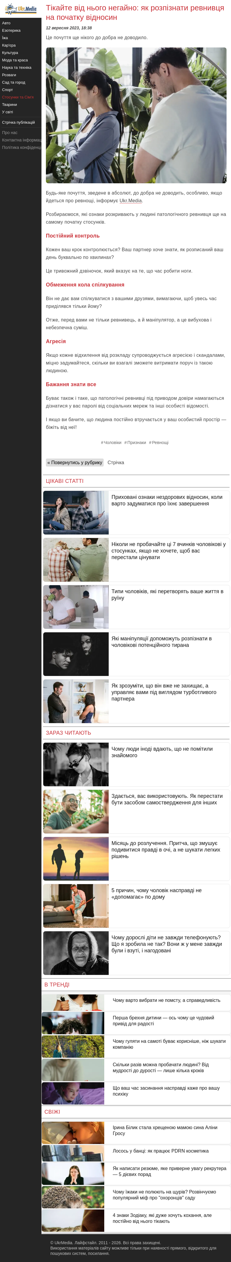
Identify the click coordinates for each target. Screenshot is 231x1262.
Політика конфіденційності (27, 147)
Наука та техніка (16, 67)
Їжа (5, 38)
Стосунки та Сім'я (18, 97)
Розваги (9, 75)
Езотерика (11, 30)
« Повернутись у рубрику (74, 462)
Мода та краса (15, 60)
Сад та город (13, 82)
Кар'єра (9, 45)
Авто (6, 23)
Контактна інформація (23, 140)
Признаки (136, 442)
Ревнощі (160, 442)
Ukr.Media (131, 200)
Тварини (9, 104)
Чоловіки (112, 442)
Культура (10, 52)
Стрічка (116, 462)
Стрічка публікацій (18, 122)
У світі (7, 112)
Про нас (9, 132)
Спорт (7, 89)
